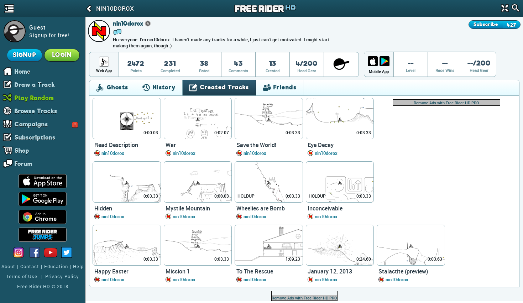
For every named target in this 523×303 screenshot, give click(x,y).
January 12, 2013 (330, 271)
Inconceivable (325, 208)
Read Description (116, 145)
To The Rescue (254, 271)
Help (78, 266)
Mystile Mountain (188, 208)
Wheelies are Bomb (260, 208)
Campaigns (46, 124)
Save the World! (256, 145)
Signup (25, 55)
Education (56, 266)
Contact (29, 266)
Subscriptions (35, 137)
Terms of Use (21, 276)
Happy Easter (111, 271)
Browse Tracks (36, 110)
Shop (22, 150)
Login (62, 55)
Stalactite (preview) (403, 271)
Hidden (103, 208)
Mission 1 (178, 271)
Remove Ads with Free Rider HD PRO (446, 102)
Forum (23, 163)
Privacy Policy (62, 276)
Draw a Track (35, 84)
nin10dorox (112, 153)
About (8, 266)
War (171, 145)
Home (23, 71)
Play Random (34, 97)
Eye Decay (321, 145)
